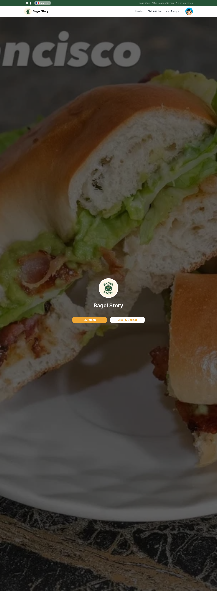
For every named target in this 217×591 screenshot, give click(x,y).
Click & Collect (155, 11)
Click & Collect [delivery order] (127, 319)
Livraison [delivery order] (89, 319)
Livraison (139, 11)
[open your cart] (189, 11)
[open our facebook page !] (30, 3)
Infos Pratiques (173, 11)
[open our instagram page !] (26, 3)
